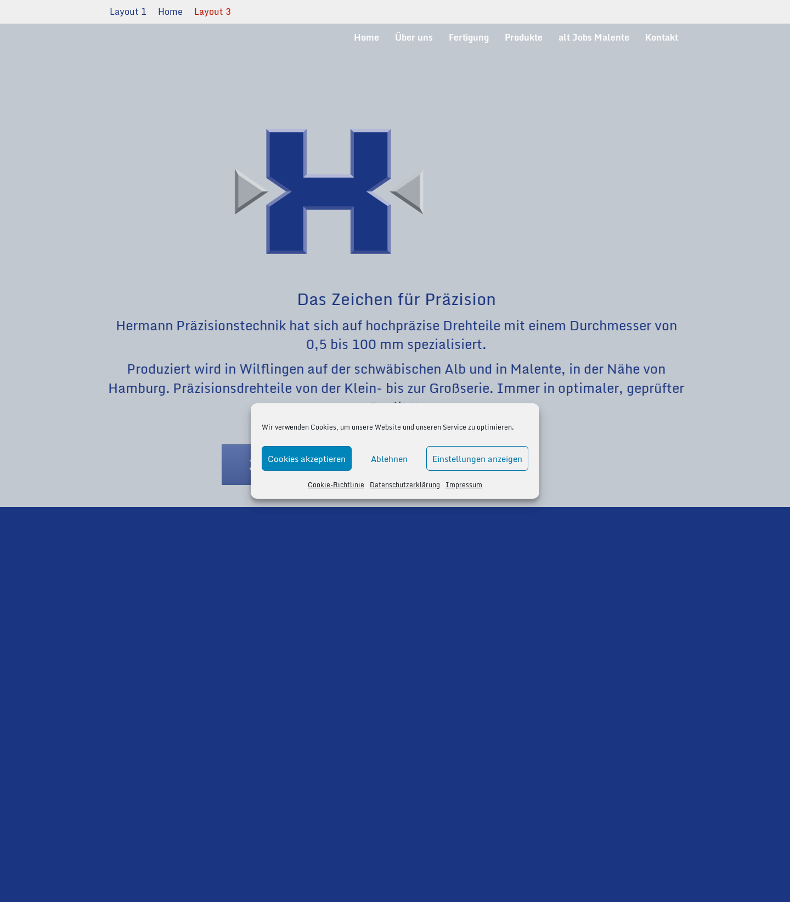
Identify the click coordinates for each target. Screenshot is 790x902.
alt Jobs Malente (593, 37)
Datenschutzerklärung (405, 485)
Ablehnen (389, 458)
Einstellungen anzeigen (477, 458)
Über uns (414, 37)
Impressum (463, 485)
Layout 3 (212, 11)
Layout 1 (128, 11)
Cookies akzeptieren (307, 458)
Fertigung (469, 37)
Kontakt (661, 37)
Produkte (524, 37)
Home (170, 11)
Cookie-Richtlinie (336, 485)
